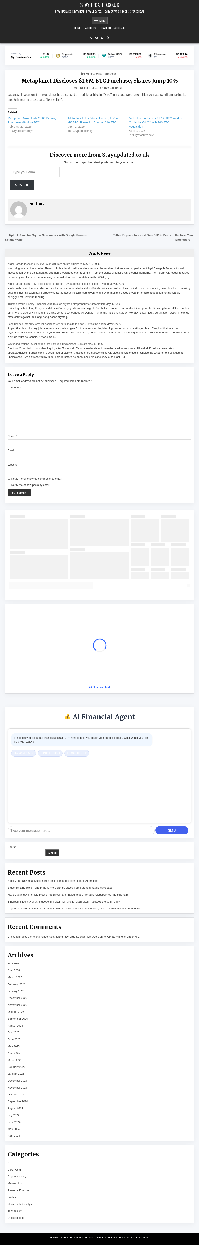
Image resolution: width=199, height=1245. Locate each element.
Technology (15, 1210)
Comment (14, 387)
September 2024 (18, 1101)
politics (12, 1197)
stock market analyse (20, 1204)
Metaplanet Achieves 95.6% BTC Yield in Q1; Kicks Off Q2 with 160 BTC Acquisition (155, 122)
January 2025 (16, 1073)
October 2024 (16, 1094)
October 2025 (16, 1011)
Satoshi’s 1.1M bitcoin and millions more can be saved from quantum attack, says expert (61, 887)
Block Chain (15, 1169)
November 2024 (17, 1087)
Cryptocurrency (93, 73)
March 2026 (15, 977)
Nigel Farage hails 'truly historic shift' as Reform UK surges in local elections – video (58, 283)
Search (12, 847)
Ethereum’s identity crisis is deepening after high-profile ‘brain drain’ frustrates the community (64, 901)
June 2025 (14, 1039)
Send (172, 830)
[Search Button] (108, 38)
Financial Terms (50, 753)
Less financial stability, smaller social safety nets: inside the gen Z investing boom (57, 323)
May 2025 (14, 1046)
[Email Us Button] (102, 38)
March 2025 (15, 1060)
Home (77, 28)
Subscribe (22, 185)
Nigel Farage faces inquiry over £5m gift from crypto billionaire (45, 263)
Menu (102, 20)
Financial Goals (23, 753)
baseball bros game (23, 936)
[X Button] (91, 38)
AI (9, 1162)
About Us (90, 28)
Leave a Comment (113, 88)
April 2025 (14, 1053)
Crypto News (99, 253)
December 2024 (17, 1080)
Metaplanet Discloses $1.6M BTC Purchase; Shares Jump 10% (99, 80)
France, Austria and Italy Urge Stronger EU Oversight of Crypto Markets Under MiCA (90, 936)
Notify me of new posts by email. (30, 485)
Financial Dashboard (113, 28)
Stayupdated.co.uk (99, 4)
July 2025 (13, 1032)
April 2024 (14, 1135)
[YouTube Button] (96, 38)
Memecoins (110, 73)
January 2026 (16, 991)
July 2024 (13, 1115)
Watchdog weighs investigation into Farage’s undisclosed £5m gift (47, 343)
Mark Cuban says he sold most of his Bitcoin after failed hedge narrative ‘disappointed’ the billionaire (68, 894)
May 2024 (14, 1129)
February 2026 (17, 984)
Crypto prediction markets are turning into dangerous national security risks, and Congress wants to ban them (74, 908)
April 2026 (14, 970)
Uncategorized (16, 1217)
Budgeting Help (77, 753)
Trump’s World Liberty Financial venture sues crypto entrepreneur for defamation (56, 304)
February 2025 (17, 1066)
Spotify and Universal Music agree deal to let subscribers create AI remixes (53, 880)
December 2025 (17, 998)
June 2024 (14, 1122)
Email (12, 450)
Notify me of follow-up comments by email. (36, 478)
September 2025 (18, 1018)
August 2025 (15, 1025)
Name (12, 436)
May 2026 (14, 963)
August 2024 (15, 1108)
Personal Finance (18, 1190)
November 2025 (17, 1004)
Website (13, 464)
